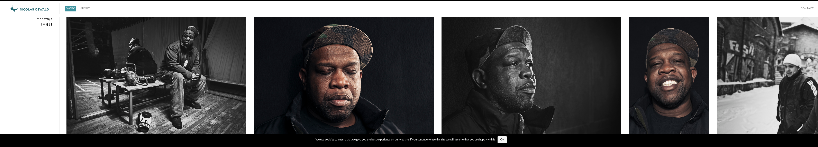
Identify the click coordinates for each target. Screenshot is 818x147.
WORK (70, 8)
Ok (502, 139)
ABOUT (85, 8)
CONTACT (807, 8)
